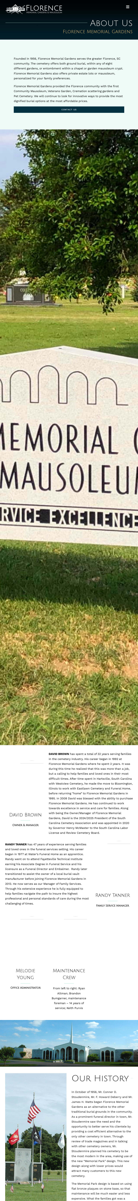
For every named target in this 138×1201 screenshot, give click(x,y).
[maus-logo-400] (33, 5)
